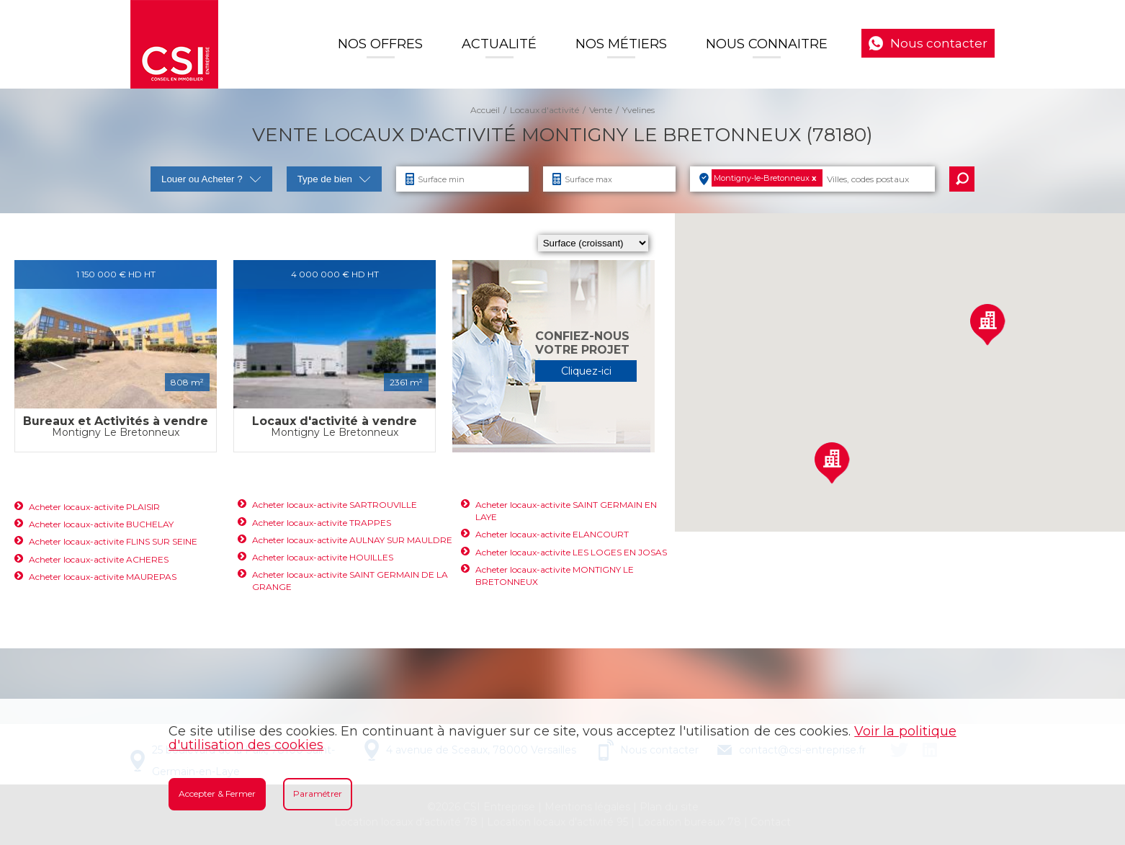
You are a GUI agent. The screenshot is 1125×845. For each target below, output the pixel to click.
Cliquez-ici (586, 371)
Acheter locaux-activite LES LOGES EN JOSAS (571, 552)
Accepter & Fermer (217, 793)
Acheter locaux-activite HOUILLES (322, 557)
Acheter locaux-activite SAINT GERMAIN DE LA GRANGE (350, 580)
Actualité (499, 44)
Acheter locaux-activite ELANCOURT (552, 534)
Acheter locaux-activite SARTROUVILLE (334, 504)
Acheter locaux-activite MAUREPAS (102, 576)
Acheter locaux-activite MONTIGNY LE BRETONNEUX (554, 575)
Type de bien (334, 179)
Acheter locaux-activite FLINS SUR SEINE (113, 541)
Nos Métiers (621, 44)
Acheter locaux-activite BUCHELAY (101, 524)
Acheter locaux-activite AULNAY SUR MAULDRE (352, 540)
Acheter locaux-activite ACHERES (99, 559)
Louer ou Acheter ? (211, 179)
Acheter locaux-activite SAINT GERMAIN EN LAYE (566, 510)
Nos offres (380, 44)
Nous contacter (938, 43)
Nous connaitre (767, 44)
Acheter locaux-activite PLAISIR (94, 506)
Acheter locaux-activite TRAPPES (321, 522)
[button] (987, 324)
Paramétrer (317, 793)
